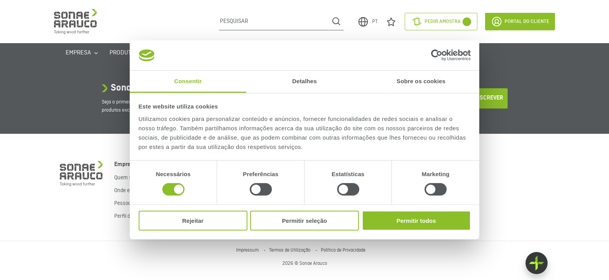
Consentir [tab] (188, 81)
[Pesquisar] (274, 21)
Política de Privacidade (343, 250)
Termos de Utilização (290, 250)
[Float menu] (536, 263)
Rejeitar (193, 220)
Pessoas (124, 203)
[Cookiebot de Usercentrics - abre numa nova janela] (437, 55)
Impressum (248, 250)
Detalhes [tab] (304, 81)
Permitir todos (416, 220)
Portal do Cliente (520, 22)
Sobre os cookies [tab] (421, 81)
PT (367, 22)
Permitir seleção (304, 220)
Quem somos (129, 177)
